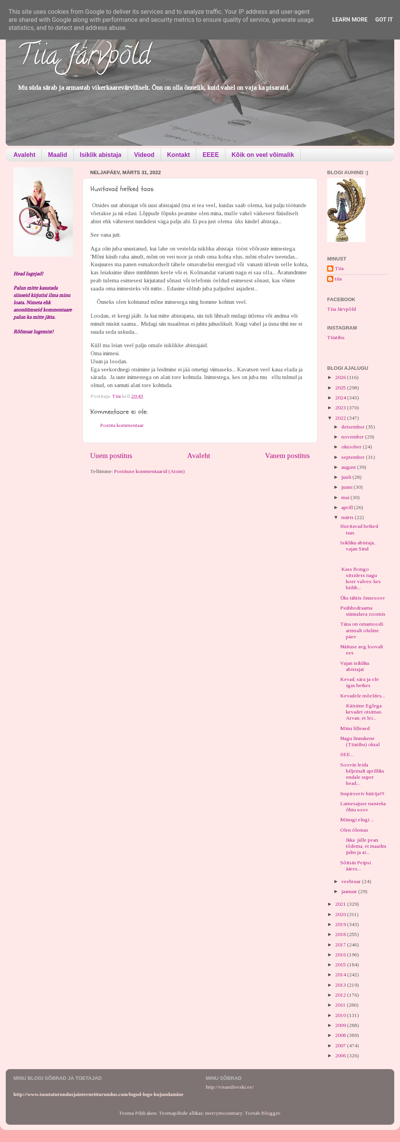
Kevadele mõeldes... (362, 696)
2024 (341, 397)
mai (346, 497)
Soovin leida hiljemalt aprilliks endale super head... (362, 774)
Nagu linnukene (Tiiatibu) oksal (360, 741)
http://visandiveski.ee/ (230, 1087)
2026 (341, 377)
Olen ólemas (354, 830)
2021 (341, 904)
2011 (341, 1005)
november (353, 437)
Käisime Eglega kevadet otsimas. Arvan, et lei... (361, 712)
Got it (384, 19)
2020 (341, 914)
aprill (347, 507)
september (353, 457)
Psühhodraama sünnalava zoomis (362, 611)
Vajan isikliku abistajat (354, 666)
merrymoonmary (223, 1113)
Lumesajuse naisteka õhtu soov (363, 806)
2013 (341, 985)
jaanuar (349, 891)
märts (348, 517)
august (349, 467)
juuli (346, 477)
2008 (341, 1035)
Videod (144, 155)
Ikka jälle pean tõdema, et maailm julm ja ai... (363, 846)
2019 (341, 924)
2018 (341, 934)
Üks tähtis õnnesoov (362, 598)
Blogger (270, 1113)
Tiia (339, 268)
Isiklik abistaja (101, 155)
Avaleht (24, 155)
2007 (341, 1045)
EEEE (210, 155)
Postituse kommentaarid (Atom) (149, 471)
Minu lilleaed (355, 728)
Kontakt (178, 155)
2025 (341, 388)
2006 (341, 1055)
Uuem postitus (111, 456)
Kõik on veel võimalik (263, 155)
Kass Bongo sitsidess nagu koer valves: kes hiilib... (360, 578)
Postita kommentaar (122, 425)
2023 (341, 407)
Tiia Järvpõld (83, 58)
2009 (341, 1025)
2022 (341, 418)
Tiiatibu (335, 337)
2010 (341, 1015)
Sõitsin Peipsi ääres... (355, 866)
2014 (341, 974)
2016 (341, 954)
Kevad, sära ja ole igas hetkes (359, 682)
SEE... (347, 754)
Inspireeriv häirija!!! (362, 793)
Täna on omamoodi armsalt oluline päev (361, 630)
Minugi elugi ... (357, 819)
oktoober (352, 447)
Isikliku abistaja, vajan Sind (357, 546)
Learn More (349, 19)
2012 (341, 995)
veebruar (351, 881)
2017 (341, 945)
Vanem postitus (287, 456)
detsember (353, 427)
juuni (347, 487)
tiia (338, 279)
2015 (341, 964)
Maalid (57, 155)
